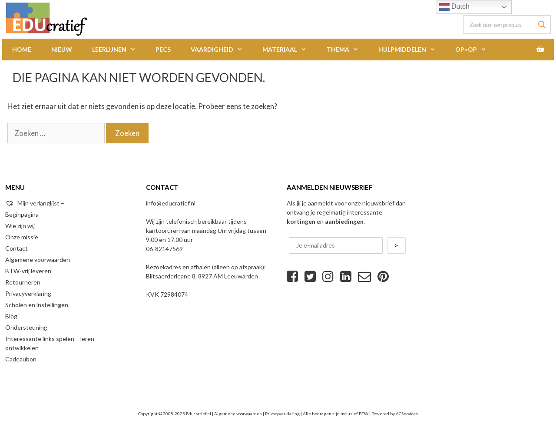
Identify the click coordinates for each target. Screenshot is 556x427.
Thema (347, 49)
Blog (11, 316)
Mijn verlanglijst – (34, 203)
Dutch (454, 7)
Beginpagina (22, 214)
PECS (163, 49)
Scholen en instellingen (36, 304)
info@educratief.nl (170, 203)
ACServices (407, 413)
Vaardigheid (221, 49)
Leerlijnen (119, 49)
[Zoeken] (541, 24)
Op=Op (475, 49)
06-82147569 (164, 248)
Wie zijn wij (20, 225)
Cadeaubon (20, 359)
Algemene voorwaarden (37, 259)
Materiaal (289, 49)
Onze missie (21, 237)
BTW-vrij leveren (28, 271)
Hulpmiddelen (411, 49)
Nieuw (61, 49)
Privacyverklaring (28, 293)
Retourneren (22, 282)
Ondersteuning (26, 327)
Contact (16, 248)
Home (21, 49)
